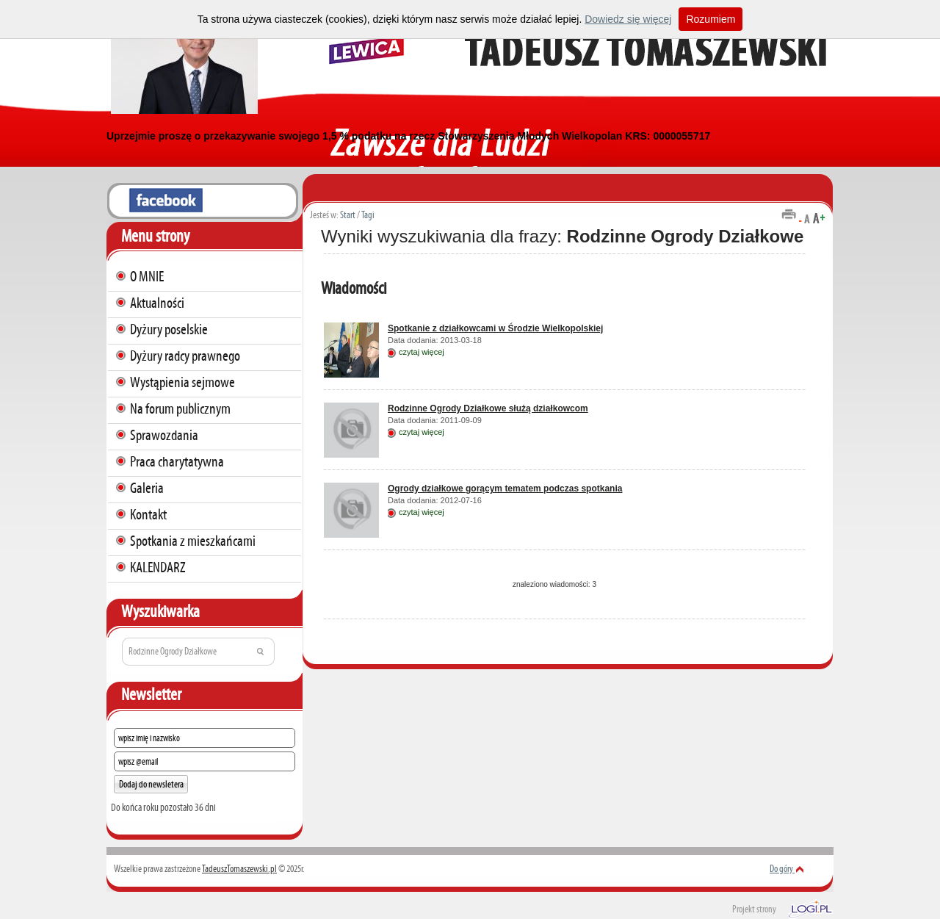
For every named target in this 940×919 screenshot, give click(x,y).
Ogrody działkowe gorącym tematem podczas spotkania (505, 488)
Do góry (787, 868)
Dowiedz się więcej (628, 19)
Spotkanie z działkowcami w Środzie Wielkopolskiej (495, 328)
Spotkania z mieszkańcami (193, 540)
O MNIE (147, 276)
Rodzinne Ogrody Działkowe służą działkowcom (488, 408)
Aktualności (157, 302)
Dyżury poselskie (169, 329)
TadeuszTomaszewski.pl (239, 868)
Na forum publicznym (180, 408)
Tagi (368, 215)
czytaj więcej (421, 351)
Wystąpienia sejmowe (182, 382)
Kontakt (148, 514)
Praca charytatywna (177, 461)
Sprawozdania (164, 434)
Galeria (147, 487)
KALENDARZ (158, 567)
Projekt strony (754, 909)
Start (347, 215)
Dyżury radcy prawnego (185, 355)
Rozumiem (710, 19)
